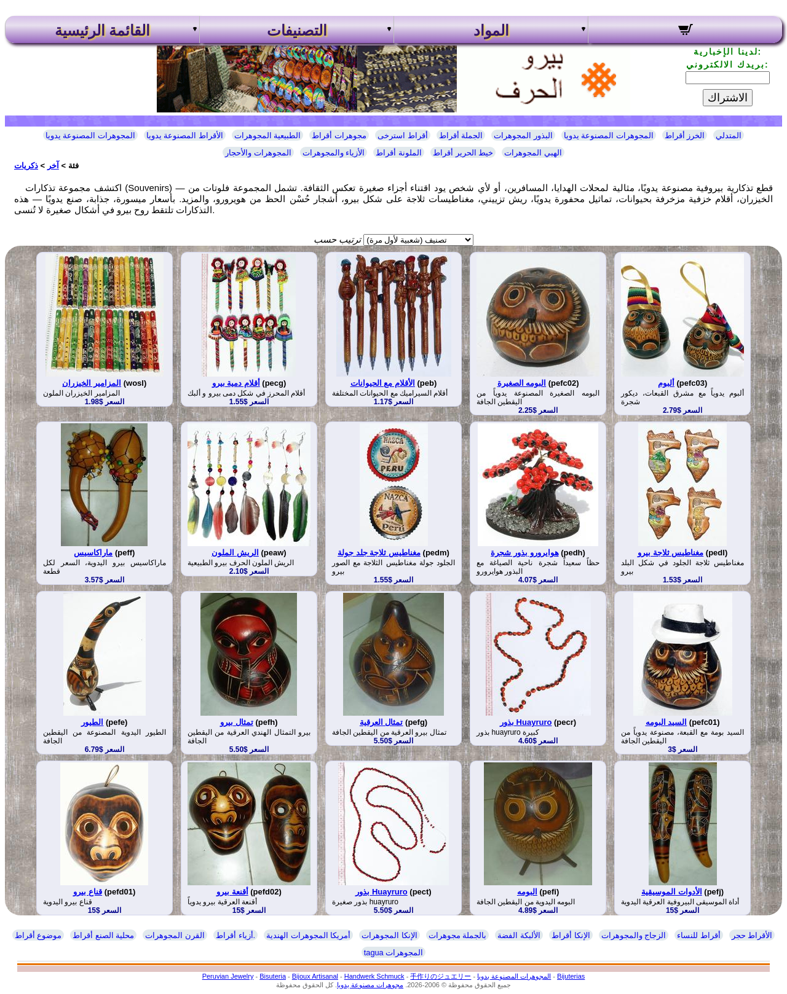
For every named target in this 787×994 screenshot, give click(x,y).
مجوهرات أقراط (339, 135)
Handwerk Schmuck (374, 976)
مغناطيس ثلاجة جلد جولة (379, 552)
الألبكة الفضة (518, 935)
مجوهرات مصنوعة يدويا (370, 984)
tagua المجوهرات (394, 952)
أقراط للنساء (699, 935)
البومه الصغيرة (522, 383)
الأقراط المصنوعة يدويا (184, 135)
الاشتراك (728, 98)
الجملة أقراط (461, 135)
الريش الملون (235, 552)
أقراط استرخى (403, 135)
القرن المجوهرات (175, 935)
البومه (527, 891)
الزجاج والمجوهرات (633, 935)
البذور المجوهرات (523, 135)
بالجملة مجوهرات (458, 935)
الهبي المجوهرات (533, 152)
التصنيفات (297, 31)
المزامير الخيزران (91, 383)
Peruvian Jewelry (228, 976)
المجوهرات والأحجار (258, 152)
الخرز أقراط (685, 135)
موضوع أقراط (38, 935)
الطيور (92, 722)
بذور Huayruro (526, 722)
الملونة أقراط (399, 152)
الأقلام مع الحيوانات (382, 383)
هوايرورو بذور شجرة (524, 552)
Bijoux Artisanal (315, 976)
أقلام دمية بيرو (236, 383)
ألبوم (666, 383)
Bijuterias (571, 976)
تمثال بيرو (236, 722)
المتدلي (729, 135)
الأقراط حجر (752, 935)
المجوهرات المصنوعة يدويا (90, 135)
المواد (491, 31)
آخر (53, 165)
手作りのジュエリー (440, 976)
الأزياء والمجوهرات (334, 152)
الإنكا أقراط (571, 935)
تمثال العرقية (381, 722)
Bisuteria (272, 976)
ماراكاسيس (93, 552)
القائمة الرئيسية (102, 31)
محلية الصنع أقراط (103, 935)
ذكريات (26, 165)
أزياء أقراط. (235, 935)
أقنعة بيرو (232, 891)
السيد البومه (666, 722)
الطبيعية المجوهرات (267, 135)
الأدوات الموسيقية (671, 891)
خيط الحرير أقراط (463, 152)
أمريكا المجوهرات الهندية (308, 935)
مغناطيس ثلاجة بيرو (670, 552)
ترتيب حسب (337, 239)
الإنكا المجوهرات (389, 935)
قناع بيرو (87, 891)
